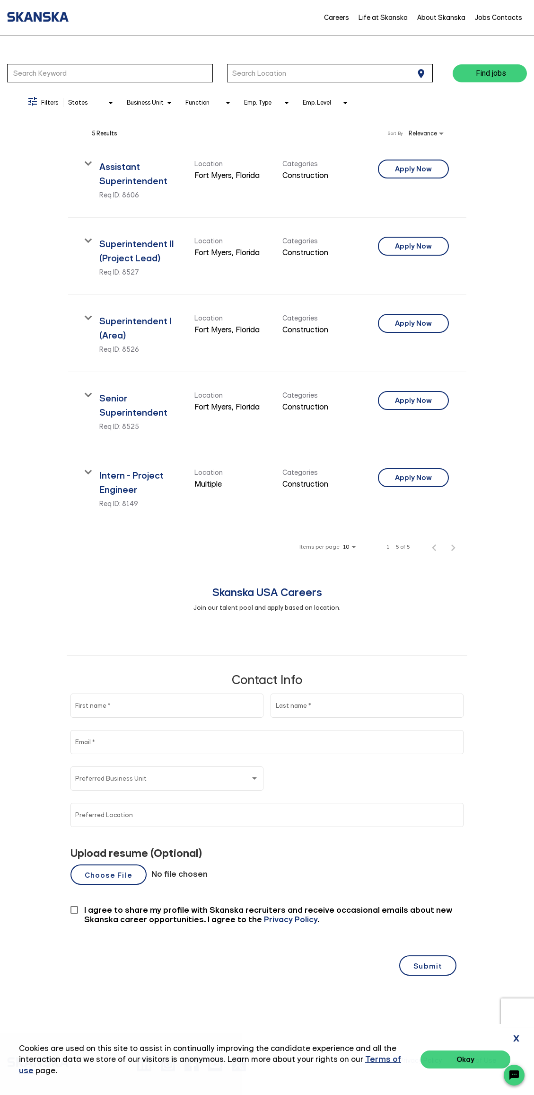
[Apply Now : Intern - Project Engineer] (413, 477)
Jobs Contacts (498, 17)
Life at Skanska (383, 17)
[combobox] (110, 73)
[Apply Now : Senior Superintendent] (413, 400)
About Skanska (441, 17)
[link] (267, 179)
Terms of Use (475, 1060)
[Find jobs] (490, 73)
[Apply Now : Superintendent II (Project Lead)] (413, 246)
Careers (336, 17)
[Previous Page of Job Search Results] (434, 546)
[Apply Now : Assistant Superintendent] (413, 169)
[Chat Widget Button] (514, 1075)
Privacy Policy (420, 1060)
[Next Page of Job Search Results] (453, 546)
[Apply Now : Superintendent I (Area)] (413, 323)
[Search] (490, 73)
